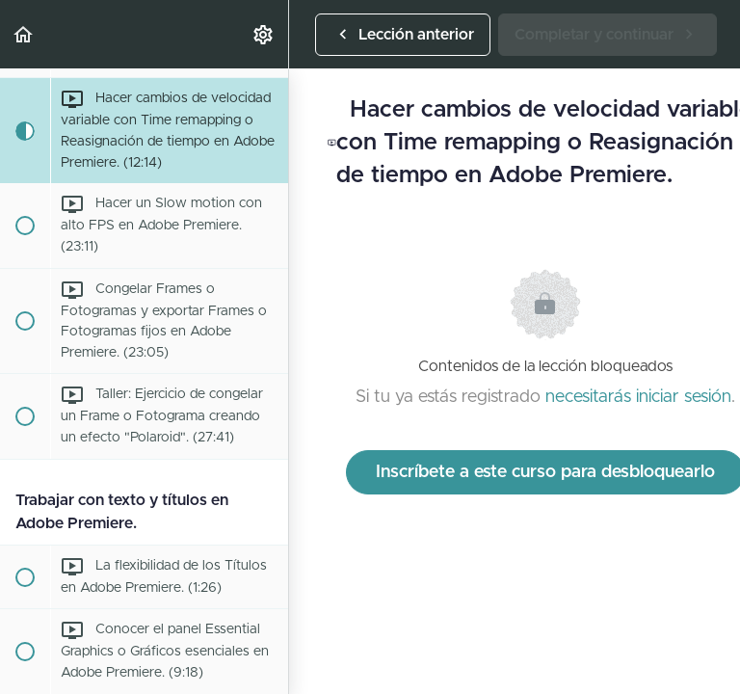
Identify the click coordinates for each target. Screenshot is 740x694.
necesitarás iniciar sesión (638, 397)
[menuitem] (264, 34)
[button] (24, 34)
